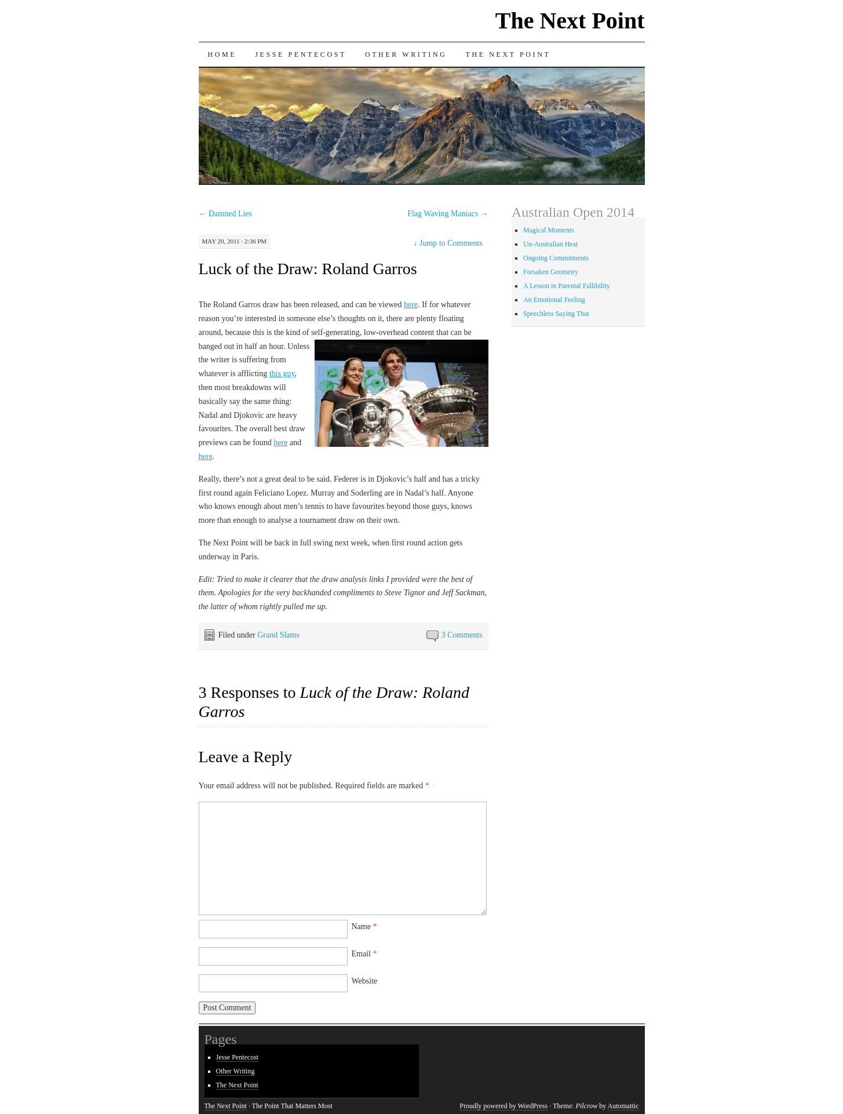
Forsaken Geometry (550, 272)
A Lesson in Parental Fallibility (566, 286)
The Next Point (570, 21)
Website (365, 981)
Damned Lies (226, 213)
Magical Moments (548, 230)
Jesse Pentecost (300, 54)
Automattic (623, 1106)
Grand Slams (278, 635)
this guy (282, 373)
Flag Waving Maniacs (447, 213)
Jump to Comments (448, 243)
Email (364, 953)
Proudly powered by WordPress (503, 1106)
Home (222, 54)
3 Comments (462, 635)
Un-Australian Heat (550, 244)
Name (364, 926)
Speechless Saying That (556, 314)
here (411, 304)
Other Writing (406, 54)
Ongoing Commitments (556, 258)
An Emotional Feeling (554, 300)
